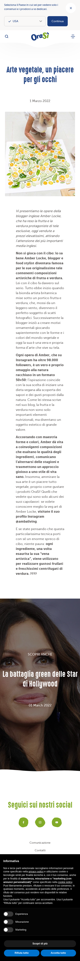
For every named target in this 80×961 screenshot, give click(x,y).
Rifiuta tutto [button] (22, 952)
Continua (58, 21)
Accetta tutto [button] (58, 952)
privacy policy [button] (35, 871)
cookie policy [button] (65, 882)
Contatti (40, 850)
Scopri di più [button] (40, 943)
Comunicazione (40, 842)
